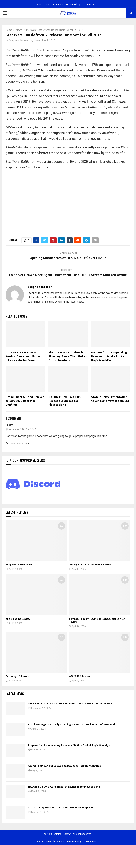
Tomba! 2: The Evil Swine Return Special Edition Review (97, 620)
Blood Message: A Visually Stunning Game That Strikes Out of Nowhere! (67, 356)
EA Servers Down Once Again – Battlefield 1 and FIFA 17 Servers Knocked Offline (68, 275)
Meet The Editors (54, 4)
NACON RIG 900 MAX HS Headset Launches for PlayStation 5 (64, 401)
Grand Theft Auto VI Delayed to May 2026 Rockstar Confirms (25, 401)
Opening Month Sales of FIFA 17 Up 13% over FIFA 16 (68, 258)
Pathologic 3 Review (17, 676)
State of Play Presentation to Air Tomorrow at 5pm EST (110, 399)
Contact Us (89, 4)
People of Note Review (19, 564)
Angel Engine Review (18, 619)
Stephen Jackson (19, 40)
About (39, 4)
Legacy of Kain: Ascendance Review (90, 564)
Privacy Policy (73, 4)
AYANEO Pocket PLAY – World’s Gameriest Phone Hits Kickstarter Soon (23, 356)
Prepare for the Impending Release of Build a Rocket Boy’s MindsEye (109, 356)
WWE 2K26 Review (79, 676)
